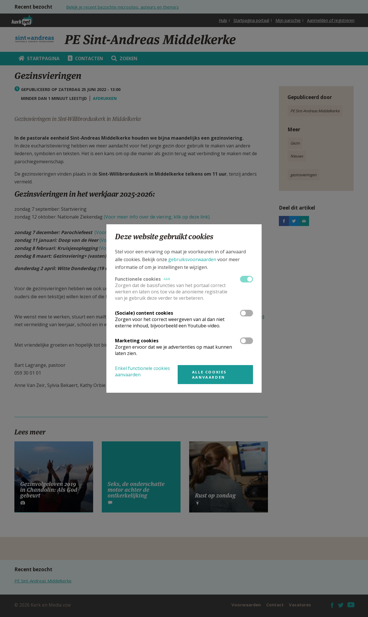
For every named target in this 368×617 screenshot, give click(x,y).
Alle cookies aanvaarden (209, 374)
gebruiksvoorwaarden (192, 259)
